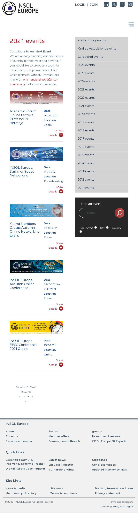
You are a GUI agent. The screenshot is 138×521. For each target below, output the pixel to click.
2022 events (86, 97)
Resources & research (107, 436)
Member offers (59, 436)
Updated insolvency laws (109, 469)
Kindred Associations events (97, 48)
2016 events (86, 147)
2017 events (86, 138)
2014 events (86, 163)
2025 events (86, 73)
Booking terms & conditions (114, 488)
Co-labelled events (90, 56)
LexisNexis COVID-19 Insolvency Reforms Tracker (25, 461)
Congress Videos (104, 464)
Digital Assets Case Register (25, 468)
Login (80, 5)
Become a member (19, 441)
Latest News (57, 459)
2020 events (86, 114)
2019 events (86, 122)
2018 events (86, 130)
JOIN (94, 5)
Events (53, 431)
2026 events (86, 65)
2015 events (86, 155)
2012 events (86, 179)
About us (12, 436)
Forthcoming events (92, 40)
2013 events (86, 171)
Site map (56, 488)
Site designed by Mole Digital (117, 506)
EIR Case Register (61, 464)
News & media (16, 488)
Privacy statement (107, 493)
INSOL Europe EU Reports (109, 441)
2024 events (86, 81)
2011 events (86, 188)
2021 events (86, 106)
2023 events (86, 89)
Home (10, 431)
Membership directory (21, 493)
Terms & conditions (63, 493)
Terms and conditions (121, 501)
